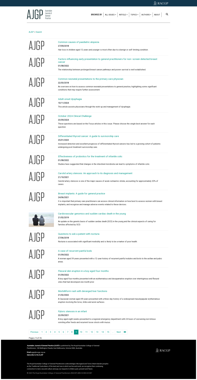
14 (103, 332)
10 (81, 332)
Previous (34, 332)
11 (86, 332)
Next (119, 332)
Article (122, 15)
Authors (145, 15)
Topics (134, 15)
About (157, 15)
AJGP (31, 32)
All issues (110, 15)
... (112, 332)
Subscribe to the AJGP (35, 355)
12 (92, 332)
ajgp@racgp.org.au (38, 352)
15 (108, 332)
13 (97, 332)
